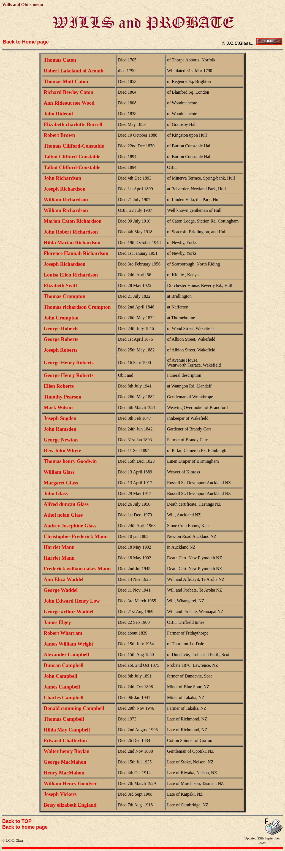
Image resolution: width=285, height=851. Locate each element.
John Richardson (62, 178)
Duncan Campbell (64, 665)
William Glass (59, 472)
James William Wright (68, 644)
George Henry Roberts (69, 362)
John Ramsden (60, 429)
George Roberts (61, 328)
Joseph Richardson (65, 189)
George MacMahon (65, 762)
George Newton (61, 440)
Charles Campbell (64, 697)
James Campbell (62, 687)
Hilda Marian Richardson (72, 242)
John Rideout (58, 113)
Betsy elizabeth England (70, 805)
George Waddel (61, 590)
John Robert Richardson (71, 232)
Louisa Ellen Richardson (71, 275)
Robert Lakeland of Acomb (74, 71)
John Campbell (60, 676)
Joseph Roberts (61, 350)
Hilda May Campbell (67, 730)
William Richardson (66, 199)
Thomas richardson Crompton (77, 307)
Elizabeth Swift (60, 285)
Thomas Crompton (65, 296)
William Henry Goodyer (70, 783)
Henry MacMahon (64, 773)
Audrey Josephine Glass (70, 526)
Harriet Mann (59, 547)
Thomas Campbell (64, 719)
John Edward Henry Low (72, 601)
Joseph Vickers (60, 794)
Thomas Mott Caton (66, 81)
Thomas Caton (60, 60)
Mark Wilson (58, 407)
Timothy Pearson (63, 397)
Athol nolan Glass (63, 515)
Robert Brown (59, 135)
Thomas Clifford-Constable (74, 146)
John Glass (56, 493)
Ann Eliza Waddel (64, 579)
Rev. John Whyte (62, 450)
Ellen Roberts (59, 386)
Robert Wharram (63, 633)
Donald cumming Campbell (74, 708)
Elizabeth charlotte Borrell (73, 124)
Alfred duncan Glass (66, 504)
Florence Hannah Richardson (76, 253)
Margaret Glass (61, 483)
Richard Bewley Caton (68, 92)
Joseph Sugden (60, 418)
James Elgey (57, 622)
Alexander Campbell (66, 654)
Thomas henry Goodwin (70, 461)
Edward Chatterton (65, 740)
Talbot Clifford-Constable (72, 156)
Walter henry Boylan (67, 751)
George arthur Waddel (69, 611)
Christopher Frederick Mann (76, 536)
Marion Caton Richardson (73, 221)
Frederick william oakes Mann (77, 568)
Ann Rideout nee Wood (69, 103)
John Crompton (61, 318)
